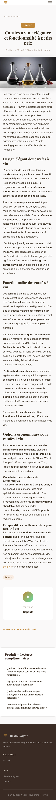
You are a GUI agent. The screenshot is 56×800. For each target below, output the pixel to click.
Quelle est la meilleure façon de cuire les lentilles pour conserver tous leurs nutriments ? (26, 671)
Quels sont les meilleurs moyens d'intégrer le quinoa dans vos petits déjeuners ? (25, 694)
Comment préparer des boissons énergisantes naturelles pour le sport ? (27, 706)
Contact (7, 781)
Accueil (7, 16)
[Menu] (50, 2)
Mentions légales (11, 776)
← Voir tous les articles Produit (19, 629)
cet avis (7, 566)
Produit (16, 16)
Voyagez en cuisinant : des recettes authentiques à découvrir (24, 683)
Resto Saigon (15, 736)
